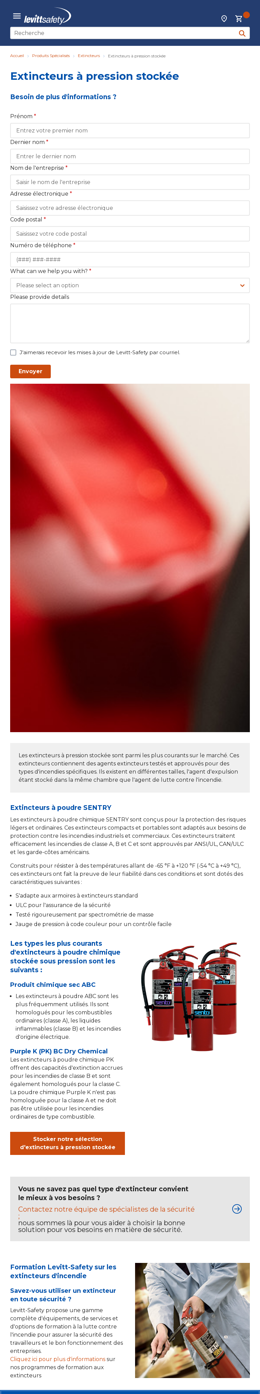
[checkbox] (13, 352)
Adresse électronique (41, 194)
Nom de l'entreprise (39, 168)
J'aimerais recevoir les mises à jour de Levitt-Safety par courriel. (100, 352)
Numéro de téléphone (42, 245)
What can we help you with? (50, 271)
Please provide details (39, 297)
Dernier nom (29, 142)
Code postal (28, 219)
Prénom (23, 116)
